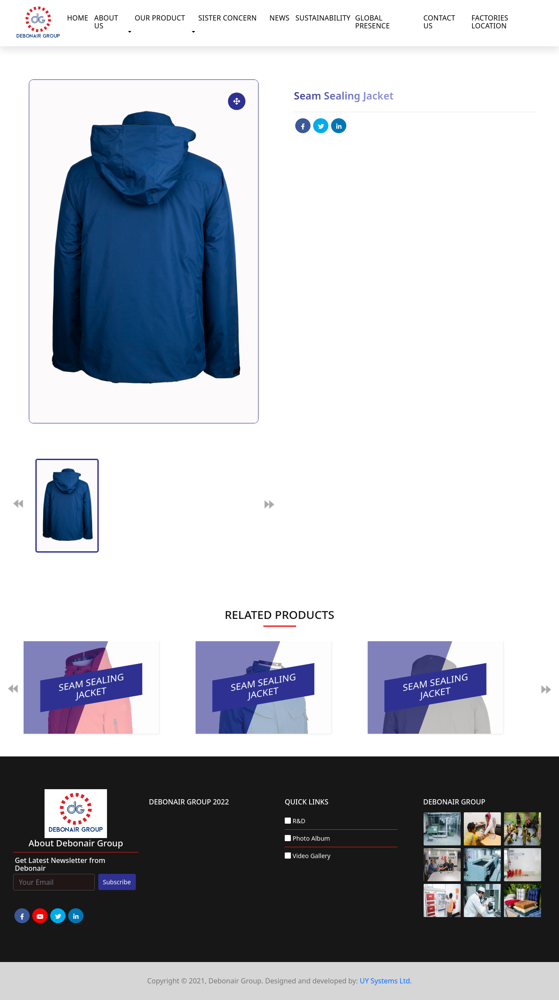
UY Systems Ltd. (386, 981)
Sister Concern (227, 18)
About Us (106, 22)
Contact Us (439, 22)
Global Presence (372, 22)
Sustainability (322, 18)
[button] (131, 32)
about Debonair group (75, 843)
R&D (299, 821)
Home (77, 18)
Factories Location (490, 22)
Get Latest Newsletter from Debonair (60, 864)
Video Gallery (312, 856)
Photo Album (311, 838)
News (279, 18)
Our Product (160, 18)
